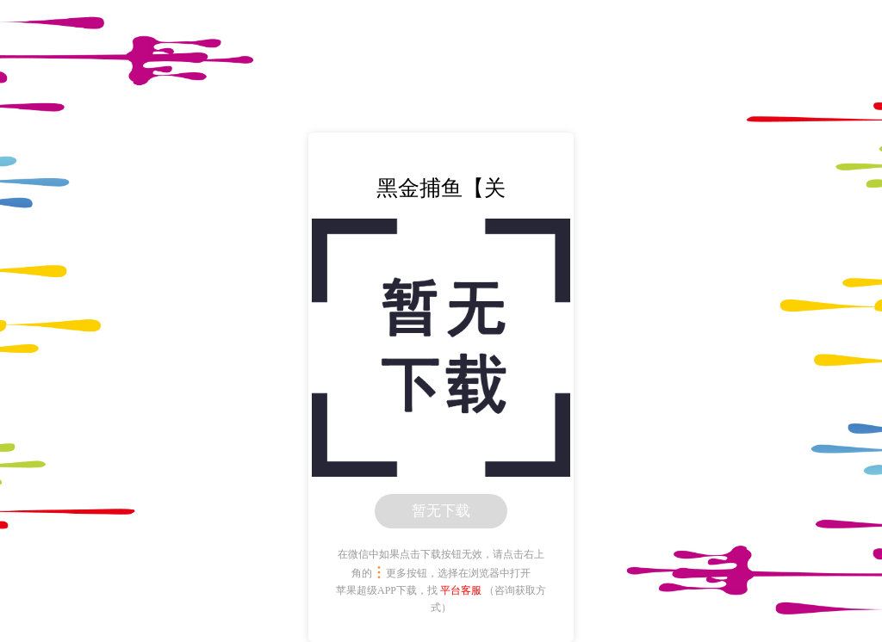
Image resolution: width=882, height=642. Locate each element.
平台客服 (460, 590)
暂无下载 (441, 511)
